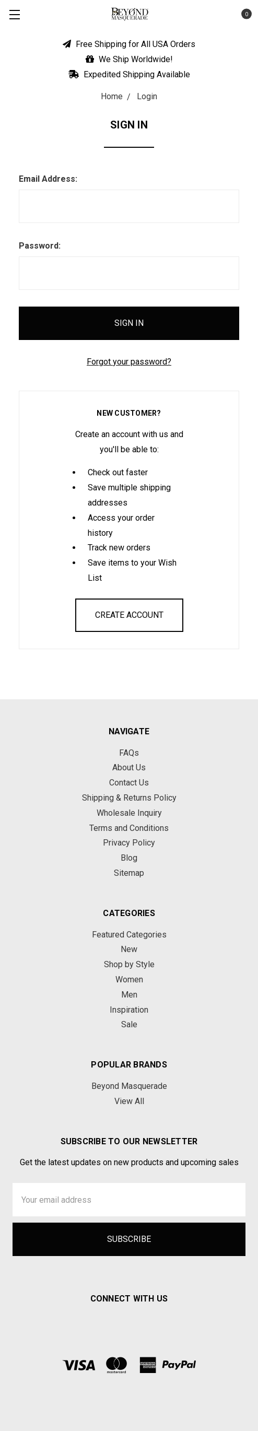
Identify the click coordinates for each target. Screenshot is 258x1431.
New (129, 949)
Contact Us (129, 783)
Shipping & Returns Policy (129, 798)
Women (129, 979)
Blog (129, 858)
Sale (129, 1024)
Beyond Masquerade (129, 1086)
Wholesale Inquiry (129, 813)
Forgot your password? (129, 362)
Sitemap (129, 873)
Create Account (129, 615)
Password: (40, 246)
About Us (129, 767)
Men (129, 995)
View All (129, 1101)
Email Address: (48, 179)
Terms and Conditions (129, 828)
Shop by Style (129, 964)
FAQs (129, 753)
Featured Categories (129, 935)
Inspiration (129, 1010)
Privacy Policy (129, 843)
